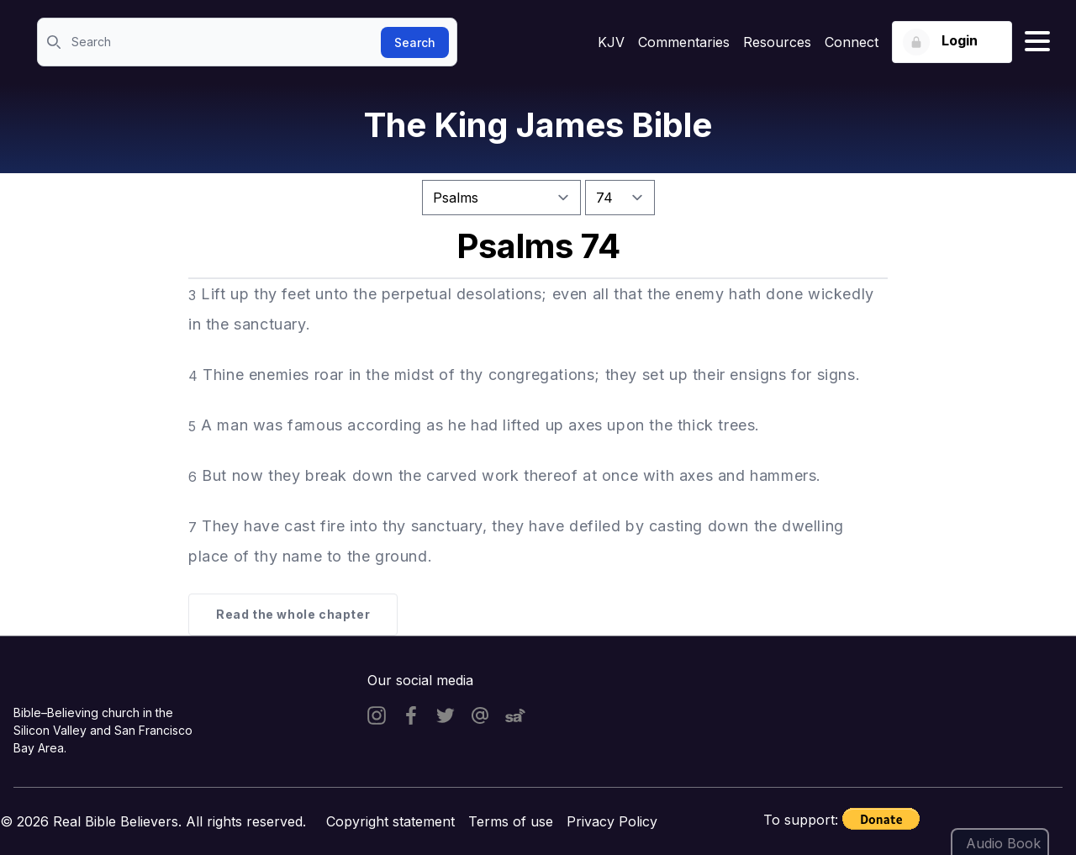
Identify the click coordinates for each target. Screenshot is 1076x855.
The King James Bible (538, 124)
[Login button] (952, 42)
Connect (851, 42)
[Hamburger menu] (1037, 42)
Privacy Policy (612, 821)
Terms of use (510, 821)
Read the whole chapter (293, 614)
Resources (777, 42)
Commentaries (684, 42)
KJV (611, 42)
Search (414, 42)
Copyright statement (390, 821)
